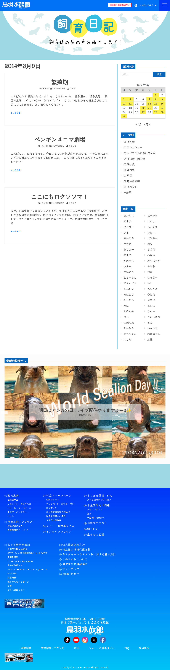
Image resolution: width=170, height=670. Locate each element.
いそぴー (129, 227)
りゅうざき (153, 317)
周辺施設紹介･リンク (18, 530)
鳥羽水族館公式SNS (17, 548)
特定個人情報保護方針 (76, 549)
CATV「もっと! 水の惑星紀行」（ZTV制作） (29, 552)
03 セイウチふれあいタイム (139, 153)
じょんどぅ (130, 283)
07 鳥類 (128, 175)
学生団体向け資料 (95, 517)
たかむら (129, 300)
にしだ (127, 339)
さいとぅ (129, 272)
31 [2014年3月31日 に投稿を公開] (123, 116)
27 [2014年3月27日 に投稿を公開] (143, 112)
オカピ (127, 244)
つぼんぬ (129, 322)
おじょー (129, 249)
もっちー (152, 277)
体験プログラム (97, 523)
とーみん (129, 328)
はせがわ (152, 215)
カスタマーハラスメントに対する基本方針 (89, 554)
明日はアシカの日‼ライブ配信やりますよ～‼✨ (85, 410)
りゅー (151, 311)
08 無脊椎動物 (132, 181)
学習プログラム (94, 509)
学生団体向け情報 (98, 505)
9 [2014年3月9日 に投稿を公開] (162, 99)
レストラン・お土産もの (19, 503)
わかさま (152, 328)
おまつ (127, 255)
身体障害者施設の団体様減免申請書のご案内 (58, 514)
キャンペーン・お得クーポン (60, 503)
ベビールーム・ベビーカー (21, 508)
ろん (149, 322)
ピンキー (152, 238)
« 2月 (139, 124)
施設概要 (12, 577)
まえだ (151, 249)
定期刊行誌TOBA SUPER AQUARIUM (20, 559)
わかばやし (153, 334)
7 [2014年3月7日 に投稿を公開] (149, 99)
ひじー (151, 232)
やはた (151, 294)
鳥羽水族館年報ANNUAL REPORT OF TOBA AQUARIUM (27, 567)
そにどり (129, 294)
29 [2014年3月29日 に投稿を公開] (155, 112)
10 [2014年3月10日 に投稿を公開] (123, 103)
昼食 (89, 513)
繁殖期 (59, 82)
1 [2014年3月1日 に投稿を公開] (156, 95)
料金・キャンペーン (58, 495)
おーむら (129, 238)
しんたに (129, 289)
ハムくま (152, 227)
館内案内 (13, 495)
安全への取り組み (16, 589)
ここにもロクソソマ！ (59, 197)
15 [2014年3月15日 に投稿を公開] (155, 103)
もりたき (152, 289)
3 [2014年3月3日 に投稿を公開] (124, 99)
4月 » (147, 124)
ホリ (149, 244)
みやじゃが (153, 261)
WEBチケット (52, 499)
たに (126, 305)
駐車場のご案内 (15, 526)
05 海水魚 (129, 164)
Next (163, 412)
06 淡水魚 (129, 170)
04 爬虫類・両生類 (134, 158)
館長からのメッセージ (18, 581)
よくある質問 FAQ (100, 495)
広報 (149, 339)
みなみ (151, 255)
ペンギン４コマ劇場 (59, 140)
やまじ (151, 300)
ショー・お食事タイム (60, 526)
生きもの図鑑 (95, 534)
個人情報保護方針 (73, 544)
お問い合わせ (70, 574)
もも (149, 283)
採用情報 (12, 573)
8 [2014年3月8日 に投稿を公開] (156, 99)
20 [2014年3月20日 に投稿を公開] (143, 107)
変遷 (10, 585)
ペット (11, 516)
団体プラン (51, 508)
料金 (76, 648)
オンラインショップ (59, 531)
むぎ (149, 272)
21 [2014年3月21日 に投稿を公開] (149, 107)
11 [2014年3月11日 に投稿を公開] (130, 103)
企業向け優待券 (53, 520)
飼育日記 (93, 529)
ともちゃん (130, 334)
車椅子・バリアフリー (18, 512)
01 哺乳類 (129, 142)
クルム (127, 266)
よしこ (151, 305)
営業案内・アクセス (20, 521)
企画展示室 (13, 499)
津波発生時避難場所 (75, 564)
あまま (127, 221)
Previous (2, 412)
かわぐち (129, 261)
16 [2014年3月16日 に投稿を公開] (162, 103)
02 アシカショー (133, 147)
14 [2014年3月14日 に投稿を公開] (149, 103)
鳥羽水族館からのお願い (99, 499)
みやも (151, 266)
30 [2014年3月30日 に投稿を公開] (162, 112)
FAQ (126, 648)
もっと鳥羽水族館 (19, 544)
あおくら (129, 215)
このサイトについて (75, 559)
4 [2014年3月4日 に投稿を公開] (130, 99)
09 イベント (130, 187)
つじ (126, 317)
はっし (151, 221)
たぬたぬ (129, 311)
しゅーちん (130, 277)
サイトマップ (70, 569)
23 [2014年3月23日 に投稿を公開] (162, 107)
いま (126, 232)
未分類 (46, 88)
